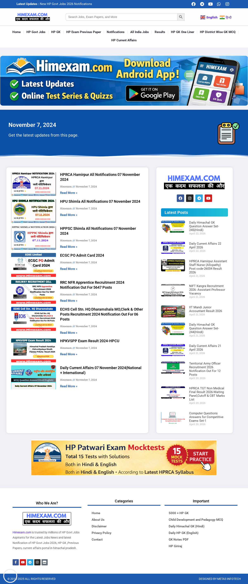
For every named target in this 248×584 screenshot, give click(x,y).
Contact (97, 539)
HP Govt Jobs (35, 32)
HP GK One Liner (182, 32)
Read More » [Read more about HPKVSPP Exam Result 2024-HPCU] (68, 354)
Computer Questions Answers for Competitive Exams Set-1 (206, 417)
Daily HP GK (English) (183, 533)
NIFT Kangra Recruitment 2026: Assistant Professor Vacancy (207, 289)
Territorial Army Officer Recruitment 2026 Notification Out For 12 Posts (205, 369)
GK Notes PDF (179, 539)
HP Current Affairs (124, 40)
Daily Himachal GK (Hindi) (186, 526)
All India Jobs (139, 32)
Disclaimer (99, 526)
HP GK (56, 32)
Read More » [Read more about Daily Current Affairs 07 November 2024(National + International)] (68, 386)
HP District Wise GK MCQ (217, 32)
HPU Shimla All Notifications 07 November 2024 (100, 201)
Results (160, 32)
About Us (98, 520)
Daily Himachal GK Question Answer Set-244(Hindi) (204, 328)
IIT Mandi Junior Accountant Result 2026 (205, 309)
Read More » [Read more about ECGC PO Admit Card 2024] (68, 269)
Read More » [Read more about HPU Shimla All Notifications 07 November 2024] (68, 215)
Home (16, 32)
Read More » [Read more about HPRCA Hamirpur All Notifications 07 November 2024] (68, 193)
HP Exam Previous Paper (83, 32)
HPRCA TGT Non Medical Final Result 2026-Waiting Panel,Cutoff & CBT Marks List (207, 393)
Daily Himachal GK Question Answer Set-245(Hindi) (204, 226)
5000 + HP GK (179, 513)
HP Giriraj (175, 546)
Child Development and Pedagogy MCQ (196, 520)
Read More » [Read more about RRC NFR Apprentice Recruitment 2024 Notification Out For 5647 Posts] (68, 301)
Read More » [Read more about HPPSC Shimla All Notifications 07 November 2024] (68, 247)
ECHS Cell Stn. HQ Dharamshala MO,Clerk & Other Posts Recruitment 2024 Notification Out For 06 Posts (101, 314)
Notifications (116, 32)
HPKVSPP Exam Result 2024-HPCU (89, 341)
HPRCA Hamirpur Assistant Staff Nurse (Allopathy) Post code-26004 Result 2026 (208, 266)
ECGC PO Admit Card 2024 (82, 255)
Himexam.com (22, 532)
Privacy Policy (101, 533)
